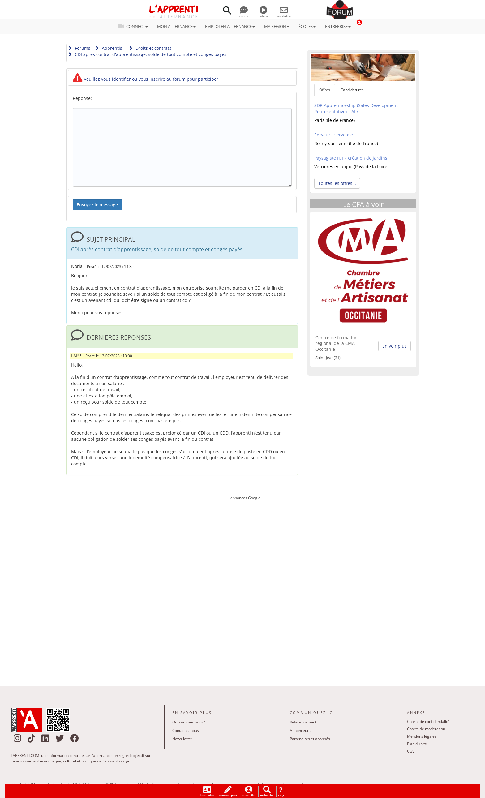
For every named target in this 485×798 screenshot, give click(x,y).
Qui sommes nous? (188, 722)
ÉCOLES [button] (307, 26)
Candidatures (352, 89)
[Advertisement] (244, 588)
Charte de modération (426, 729)
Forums (79, 48)
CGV (410, 751)
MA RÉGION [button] (276, 26)
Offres (324, 89)
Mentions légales (421, 736)
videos (263, 14)
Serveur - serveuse (333, 135)
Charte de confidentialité (428, 721)
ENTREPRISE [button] (338, 26)
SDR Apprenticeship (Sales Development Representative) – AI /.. (356, 108)
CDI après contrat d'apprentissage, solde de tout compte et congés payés (147, 54)
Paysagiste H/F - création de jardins (350, 158)
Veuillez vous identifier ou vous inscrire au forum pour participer (145, 79)
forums (243, 14)
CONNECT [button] (135, 26)
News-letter (182, 738)
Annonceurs (300, 730)
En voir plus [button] (394, 346)
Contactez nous (185, 730)
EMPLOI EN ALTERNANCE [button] (230, 26)
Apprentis (108, 48)
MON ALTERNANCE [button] (176, 26)
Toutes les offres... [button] (337, 183)
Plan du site (417, 743)
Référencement (303, 722)
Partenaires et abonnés (310, 738)
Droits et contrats (149, 48)
